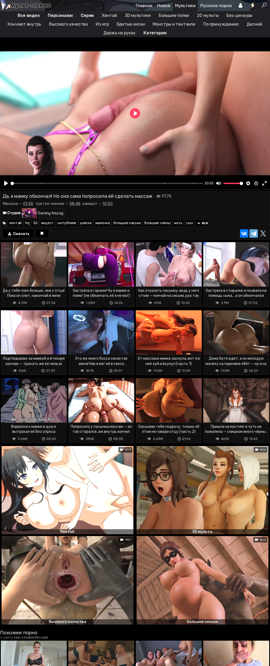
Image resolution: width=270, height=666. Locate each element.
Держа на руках (119, 32)
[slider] (107, 183)
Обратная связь (55, 640)
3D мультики (138, 15)
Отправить (21, 619)
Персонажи (60, 15)
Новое (163, 5)
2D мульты (208, 15)
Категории (155, 32)
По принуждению (221, 24)
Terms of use (27, 640)
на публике (66, 223)
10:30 (108, 203)
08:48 (75, 203)
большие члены (157, 223)
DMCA (8, 640)
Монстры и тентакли (174, 24)
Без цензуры (239, 15)
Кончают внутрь (24, 24)
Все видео (29, 15)
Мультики (185, 5)
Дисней (254, 24)
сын (189, 223)
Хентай (109, 15)
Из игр (102, 24)
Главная (144, 5)
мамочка (102, 223)
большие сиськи (127, 223)
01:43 (28, 203)
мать (178, 223)
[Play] (6, 183)
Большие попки (174, 15)
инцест (47, 223)
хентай (15, 223)
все (202, 223)
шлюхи (86, 223)
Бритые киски (131, 24)
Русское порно (216, 5)
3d (35, 223)
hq (27, 223)
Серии (87, 15)
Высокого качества (68, 24)
